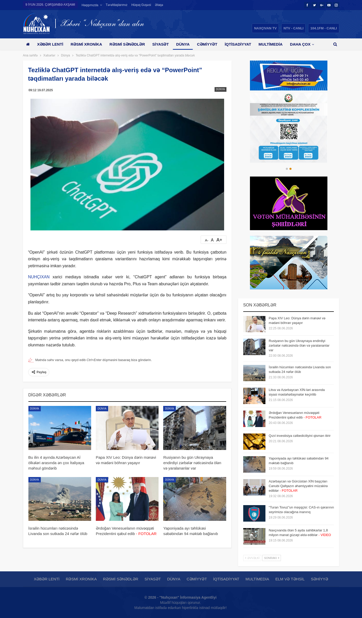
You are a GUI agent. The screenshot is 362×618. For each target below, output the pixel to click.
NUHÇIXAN (39, 277)
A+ (219, 240)
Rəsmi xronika (86, 44)
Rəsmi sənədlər (127, 44)
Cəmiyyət (207, 44)
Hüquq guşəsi (141, 5)
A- (206, 240)
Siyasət (160, 44)
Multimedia (270, 44)
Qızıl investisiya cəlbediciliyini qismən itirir (299, 436)
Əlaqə (159, 5)
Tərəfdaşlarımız (117, 5)
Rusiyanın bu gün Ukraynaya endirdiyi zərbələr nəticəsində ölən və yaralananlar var (299, 345)
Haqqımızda (90, 5)
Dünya (183, 44)
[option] (288, 128)
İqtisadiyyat (238, 44)
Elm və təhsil (289, 579)
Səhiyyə (319, 579)
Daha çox (300, 44)
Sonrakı (271, 557)
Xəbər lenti (50, 44)
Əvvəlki (252, 557)
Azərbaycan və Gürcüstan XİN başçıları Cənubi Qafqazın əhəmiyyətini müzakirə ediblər (298, 485)
